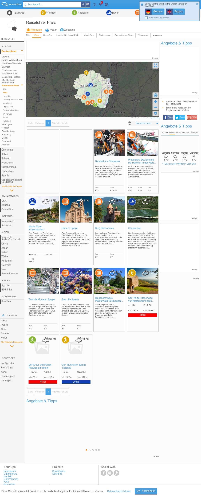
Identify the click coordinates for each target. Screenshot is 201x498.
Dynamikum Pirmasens (107, 161)
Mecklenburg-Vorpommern (8, 81)
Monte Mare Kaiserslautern (36, 228)
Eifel (28, 35)
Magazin (12, 315)
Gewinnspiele (8, 376)
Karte (4, 372)
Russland (6, 261)
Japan (4, 248)
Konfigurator (7, 363)
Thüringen (7, 124)
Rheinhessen (105, 35)
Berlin (4, 138)
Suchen (85, 4)
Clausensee (134, 228)
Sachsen (6, 67)
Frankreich (7, 163)
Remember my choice (159, 18)
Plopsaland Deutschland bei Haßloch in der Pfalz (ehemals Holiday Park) (141, 161)
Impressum (10, 471)
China (4, 244)
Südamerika (9, 296)
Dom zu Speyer (70, 228)
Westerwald (143, 35)
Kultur (4, 338)
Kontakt (8, 476)
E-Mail (194, 117)
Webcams (69, 30)
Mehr (159, 36)
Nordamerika (10, 196)
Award (4, 325)
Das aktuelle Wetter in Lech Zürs (180, 164)
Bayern (5, 57)
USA (3, 201)
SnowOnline (58, 471)
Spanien (5, 175)
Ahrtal (5, 117)
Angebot (194, 132)
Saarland (6, 141)
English (179, 11)
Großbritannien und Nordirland (11, 181)
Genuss (5, 333)
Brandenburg (8, 131)
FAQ (6, 482)
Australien (6, 225)
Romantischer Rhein (124, 35)
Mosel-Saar (89, 35)
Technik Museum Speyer (42, 299)
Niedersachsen (9, 70)
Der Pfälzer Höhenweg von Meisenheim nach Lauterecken (140, 300)
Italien (4, 154)
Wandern (51, 13)
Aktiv (3, 329)
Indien (4, 252)
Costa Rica (7, 209)
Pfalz (36, 35)
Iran (3, 269)
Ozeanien (7, 216)
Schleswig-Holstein (11, 77)
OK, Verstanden (146, 491)
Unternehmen (11, 479)
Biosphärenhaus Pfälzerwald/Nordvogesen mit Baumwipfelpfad (109, 300)
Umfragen (6, 380)
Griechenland (8, 167)
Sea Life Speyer (70, 299)
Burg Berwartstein (105, 228)
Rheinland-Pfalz (10, 86)
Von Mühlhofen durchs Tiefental (74, 366)
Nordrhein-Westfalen (12, 63)
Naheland (7, 121)
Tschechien (7, 171)
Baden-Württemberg (12, 60)
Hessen (5, 128)
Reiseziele (36, 30)
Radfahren (83, 13)
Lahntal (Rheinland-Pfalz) (68, 35)
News (4, 320)
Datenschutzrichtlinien (119, 491)
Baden (115, 13)
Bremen (6, 145)
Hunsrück (47, 35)
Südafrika (6, 290)
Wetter (53, 30)
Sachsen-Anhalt (9, 73)
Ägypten (5, 285)
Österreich (7, 150)
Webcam (186, 132)
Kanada (5, 205)
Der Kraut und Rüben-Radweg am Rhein (40, 366)
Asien (5, 232)
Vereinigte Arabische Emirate (11, 238)
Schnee (164, 132)
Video (178, 132)
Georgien (6, 265)
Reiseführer (18, 13)
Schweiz (5, 158)
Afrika (6, 280)
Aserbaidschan (9, 274)
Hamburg (6, 135)
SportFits (57, 474)
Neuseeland (7, 221)
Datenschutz (10, 474)
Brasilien (6, 301)
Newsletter (9, 484)
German (158, 11)
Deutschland (8, 51)
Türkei (4, 256)
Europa (6, 46)
